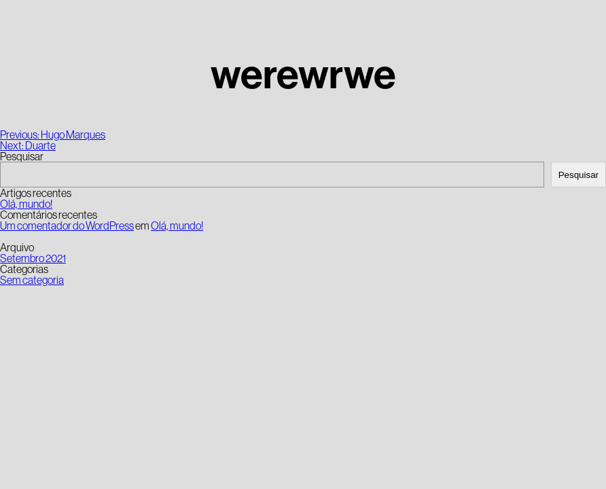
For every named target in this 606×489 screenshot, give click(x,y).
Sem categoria (32, 280)
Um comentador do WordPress (67, 225)
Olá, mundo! (26, 204)
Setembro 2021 (33, 258)
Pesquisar (21, 156)
